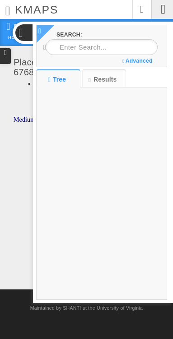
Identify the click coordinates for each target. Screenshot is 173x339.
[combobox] (102, 47)
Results (103, 79)
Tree (58, 79)
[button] (23, 33)
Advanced (137, 61)
